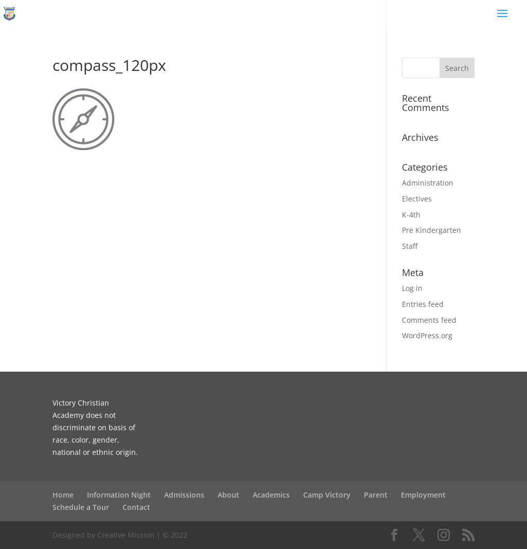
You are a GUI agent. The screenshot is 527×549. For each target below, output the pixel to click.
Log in (412, 288)
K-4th (411, 214)
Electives (417, 199)
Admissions (184, 495)
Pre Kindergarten (431, 230)
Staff (409, 246)
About (228, 495)
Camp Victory (326, 495)
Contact (136, 507)
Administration (427, 183)
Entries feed (423, 304)
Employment (423, 495)
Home (63, 495)
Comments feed (429, 320)
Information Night (119, 495)
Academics (271, 495)
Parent (376, 495)
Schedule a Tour (80, 507)
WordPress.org (427, 335)
